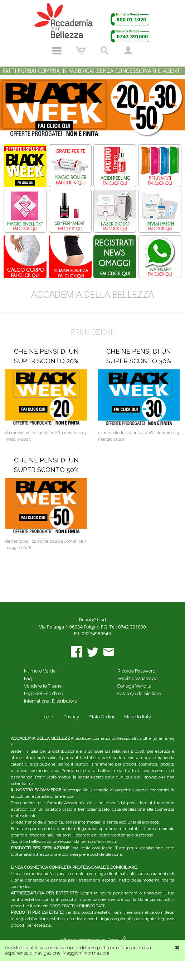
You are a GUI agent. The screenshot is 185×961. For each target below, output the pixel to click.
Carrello (81, 51)
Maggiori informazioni (86, 953)
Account (128, 51)
